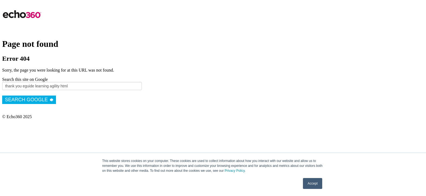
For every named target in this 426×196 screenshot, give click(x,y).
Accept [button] (313, 183)
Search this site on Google (25, 79)
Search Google (26, 99)
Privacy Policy (235, 171)
